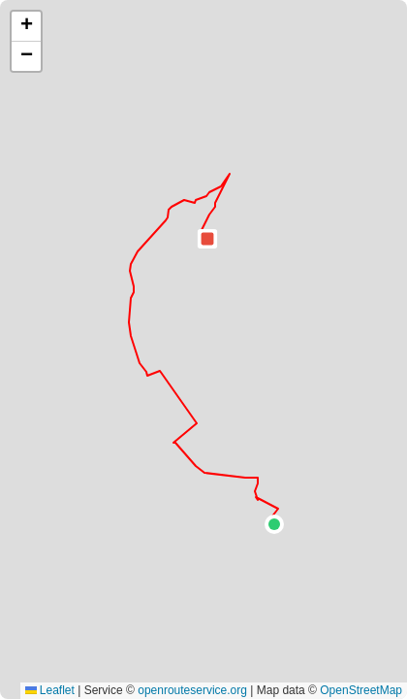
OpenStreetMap (361, 690)
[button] (274, 524)
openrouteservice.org (192, 690)
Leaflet (50, 690)
